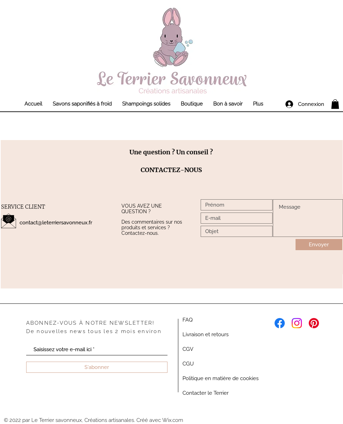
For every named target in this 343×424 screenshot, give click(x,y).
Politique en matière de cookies (220, 378)
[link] (335, 104)
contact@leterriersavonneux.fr (56, 222)
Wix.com (172, 420)
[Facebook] (279, 323)
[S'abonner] (96, 367)
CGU (188, 364)
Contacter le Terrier (205, 393)
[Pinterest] (314, 323)
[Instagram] (297, 323)
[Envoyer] (319, 244)
